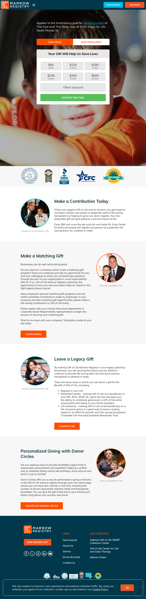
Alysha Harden (93, 23)
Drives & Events (71, 557)
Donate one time (73, 97)
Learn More (33, 334)
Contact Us (69, 562)
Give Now (135, 5)
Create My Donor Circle (41, 505)
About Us (68, 545)
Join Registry (113, 5)
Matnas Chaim (98, 557)
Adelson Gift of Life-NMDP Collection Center (105, 541)
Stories (67, 551)
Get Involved (70, 540)
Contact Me (67, 426)
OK (127, 587)
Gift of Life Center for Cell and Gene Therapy (104, 550)
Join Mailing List (37, 542)
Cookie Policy (100, 589)
